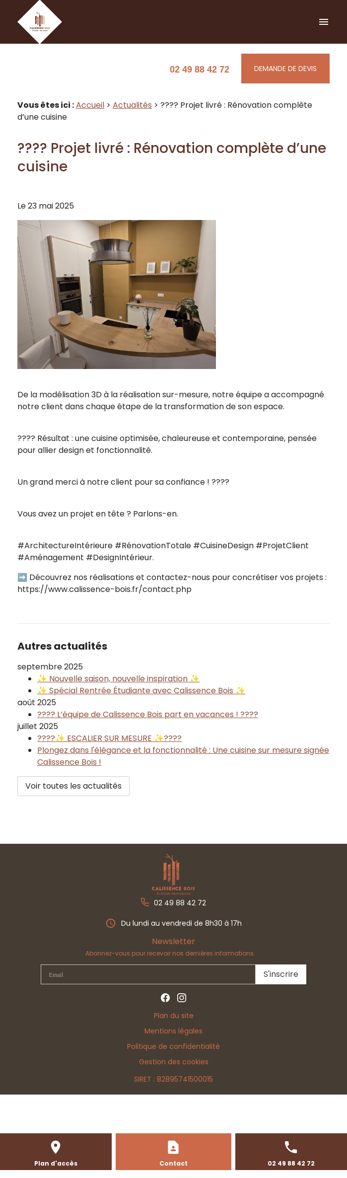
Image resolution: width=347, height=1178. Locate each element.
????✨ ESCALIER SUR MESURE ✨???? (109, 738)
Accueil (90, 105)
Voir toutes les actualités (73, 786)
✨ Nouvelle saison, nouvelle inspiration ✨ (118, 678)
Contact (173, 1163)
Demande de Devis (285, 69)
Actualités (132, 105)
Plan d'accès (55, 1163)
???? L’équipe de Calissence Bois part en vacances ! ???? (147, 714)
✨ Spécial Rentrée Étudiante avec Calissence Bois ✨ (141, 690)
